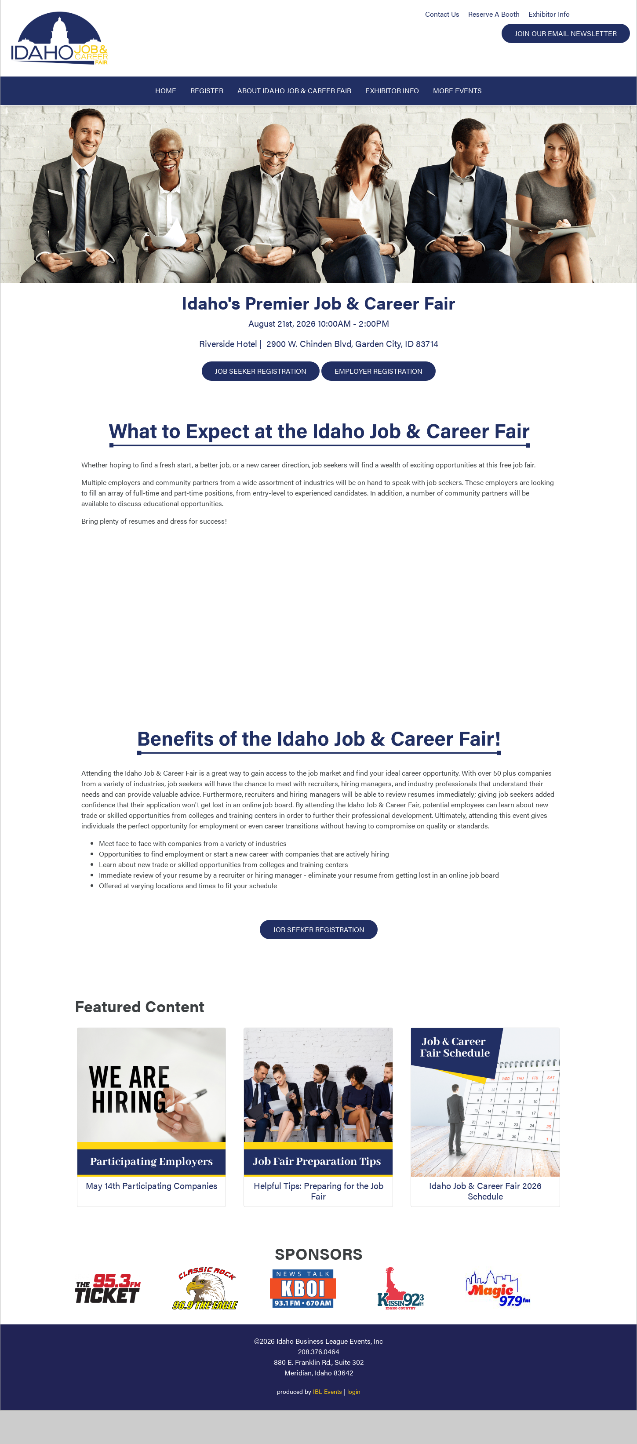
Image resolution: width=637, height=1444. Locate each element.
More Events (457, 90)
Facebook (581, 14)
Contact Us (442, 14)
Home (165, 90)
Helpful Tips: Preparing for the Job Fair (318, 1190)
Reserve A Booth (494, 14)
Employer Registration (378, 371)
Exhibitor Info (549, 14)
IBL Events (327, 1391)
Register (206, 90)
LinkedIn (618, 14)
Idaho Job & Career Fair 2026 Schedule (485, 1190)
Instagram (598, 14)
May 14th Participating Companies (151, 1185)
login (353, 1391)
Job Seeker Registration (260, 371)
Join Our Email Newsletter (566, 33)
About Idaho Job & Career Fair (294, 90)
